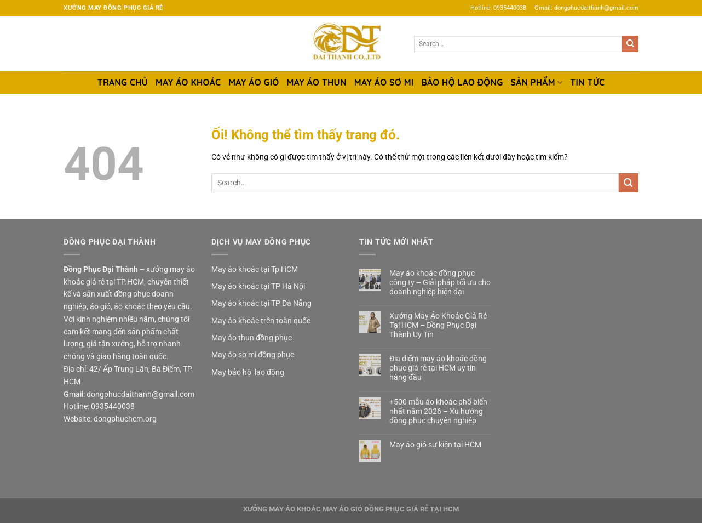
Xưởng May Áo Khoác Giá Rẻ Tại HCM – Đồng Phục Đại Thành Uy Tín (438, 325)
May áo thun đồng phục (251, 337)
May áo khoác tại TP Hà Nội (258, 286)
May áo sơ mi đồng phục (252, 354)
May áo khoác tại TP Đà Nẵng (261, 303)
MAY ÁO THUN (317, 82)
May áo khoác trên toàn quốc (260, 320)
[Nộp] (630, 44)
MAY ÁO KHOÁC (188, 82)
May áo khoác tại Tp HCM (254, 269)
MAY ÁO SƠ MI (384, 82)
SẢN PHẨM (537, 82)
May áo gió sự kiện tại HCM (435, 444)
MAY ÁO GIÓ (253, 82)
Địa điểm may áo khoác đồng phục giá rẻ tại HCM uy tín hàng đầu (438, 368)
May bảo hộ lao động (247, 372)
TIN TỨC (587, 82)
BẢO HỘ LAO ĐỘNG (462, 82)
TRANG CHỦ (122, 82)
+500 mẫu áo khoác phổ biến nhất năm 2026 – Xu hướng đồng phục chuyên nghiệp (438, 411)
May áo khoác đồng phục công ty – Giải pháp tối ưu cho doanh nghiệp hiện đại (440, 282)
